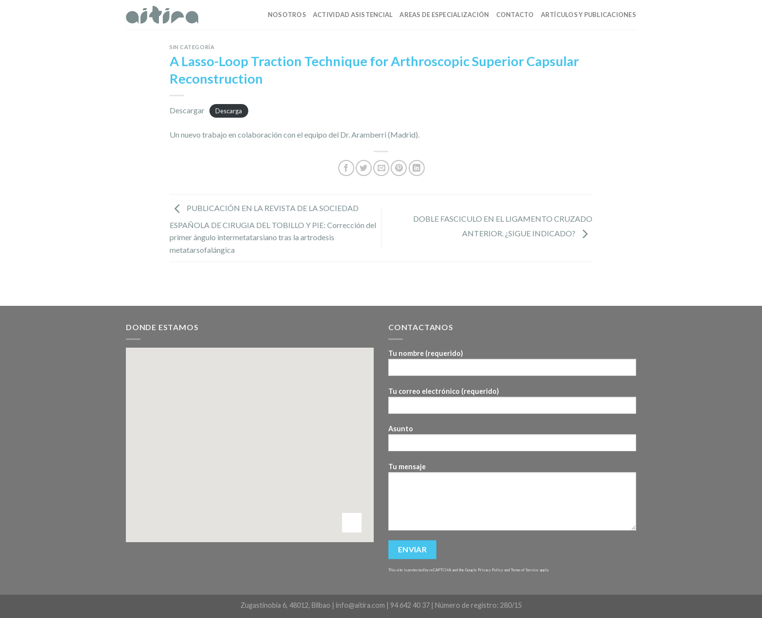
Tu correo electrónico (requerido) (512, 404)
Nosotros (287, 14)
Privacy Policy (490, 569)
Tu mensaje (512, 499)
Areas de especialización (444, 14)
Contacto (515, 14)
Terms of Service (524, 569)
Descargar (187, 110)
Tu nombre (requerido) (512, 366)
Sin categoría (192, 47)
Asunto (512, 441)
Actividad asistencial (353, 14)
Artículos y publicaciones (588, 14)
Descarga (228, 111)
